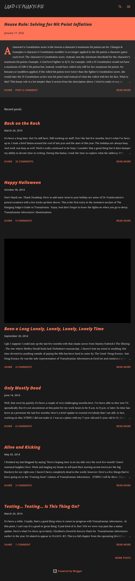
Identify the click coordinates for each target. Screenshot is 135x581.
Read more (123, 90)
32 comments (24, 161)
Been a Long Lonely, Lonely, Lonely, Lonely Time (54, 328)
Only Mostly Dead (22, 388)
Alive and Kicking (22, 447)
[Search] (120, 6)
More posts (123, 557)
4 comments (23, 367)
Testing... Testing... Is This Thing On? (41, 506)
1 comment (22, 544)
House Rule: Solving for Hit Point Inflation (48, 24)
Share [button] (8, 90)
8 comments (23, 426)
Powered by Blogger (67, 571)
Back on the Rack (22, 123)
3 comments (23, 485)
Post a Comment (26, 90)
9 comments (23, 220)
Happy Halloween (22, 182)
